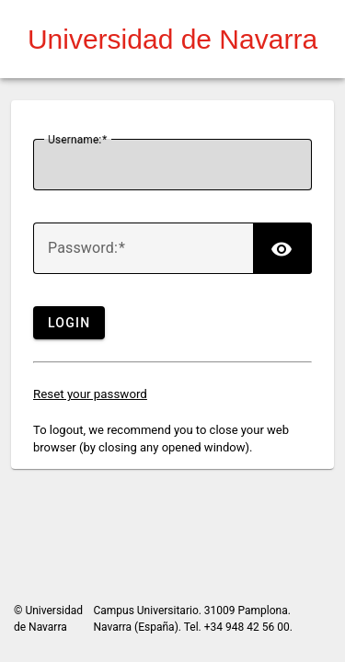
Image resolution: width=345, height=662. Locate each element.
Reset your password (90, 394)
